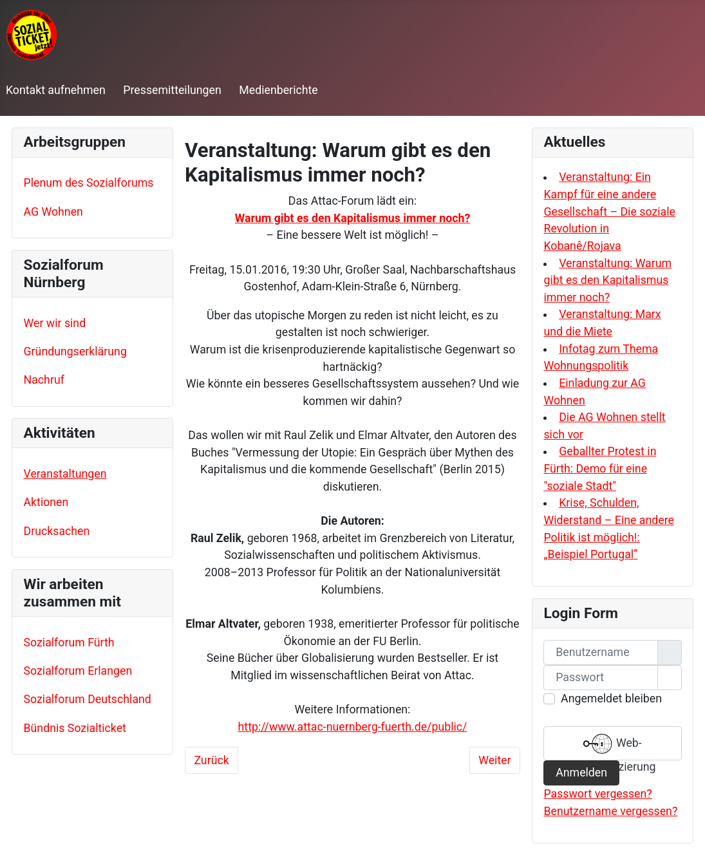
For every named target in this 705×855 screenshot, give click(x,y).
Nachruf (44, 379)
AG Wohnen (53, 211)
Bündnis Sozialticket (75, 728)
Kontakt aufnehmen (56, 90)
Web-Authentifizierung (612, 744)
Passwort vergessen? (597, 793)
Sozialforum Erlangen (78, 670)
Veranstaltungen (65, 473)
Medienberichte (278, 90)
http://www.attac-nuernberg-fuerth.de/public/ (352, 726)
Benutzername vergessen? (610, 811)
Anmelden (581, 772)
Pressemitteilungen (172, 90)
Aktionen (46, 502)
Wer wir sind (55, 323)
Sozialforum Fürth (69, 642)
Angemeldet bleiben (611, 698)
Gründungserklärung (75, 351)
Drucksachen (57, 531)
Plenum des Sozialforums (89, 182)
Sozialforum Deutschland (87, 699)
